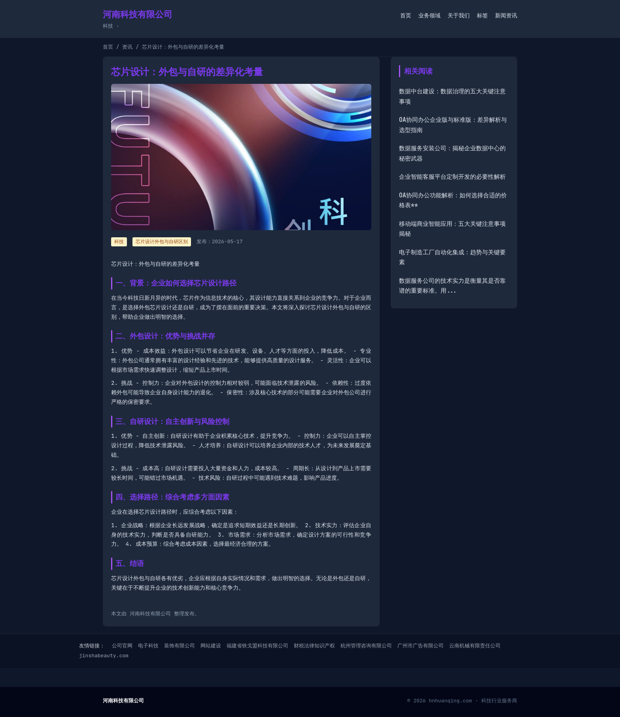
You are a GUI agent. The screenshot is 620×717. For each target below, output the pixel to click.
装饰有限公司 (179, 645)
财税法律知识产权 (314, 645)
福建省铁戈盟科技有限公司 (257, 645)
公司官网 (122, 645)
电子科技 (148, 645)
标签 (482, 15)
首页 (405, 15)
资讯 (127, 47)
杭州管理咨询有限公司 (366, 645)
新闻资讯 (506, 15)
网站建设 (210, 645)
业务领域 (429, 15)
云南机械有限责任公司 (475, 645)
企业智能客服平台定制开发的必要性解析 (452, 177)
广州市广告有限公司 (420, 645)
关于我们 (459, 15)
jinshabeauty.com (104, 655)
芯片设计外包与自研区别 (162, 241)
